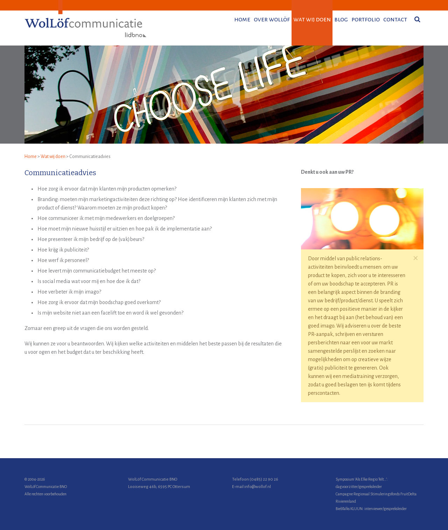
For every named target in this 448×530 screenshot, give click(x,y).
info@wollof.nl (257, 486)
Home (30, 156)
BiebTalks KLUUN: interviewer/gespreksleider (371, 509)
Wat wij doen (53, 156)
